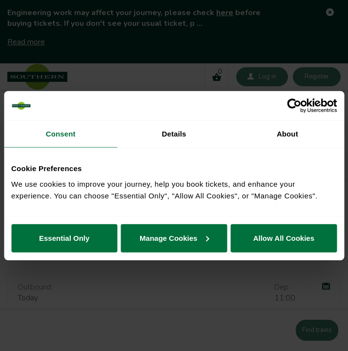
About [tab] (287, 134)
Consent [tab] (61, 134)
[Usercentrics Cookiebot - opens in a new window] (294, 105)
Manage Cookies (174, 238)
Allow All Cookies (283, 238)
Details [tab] (174, 134)
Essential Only (64, 238)
